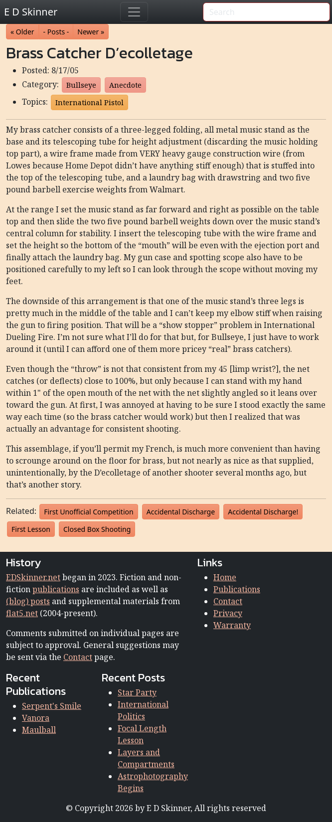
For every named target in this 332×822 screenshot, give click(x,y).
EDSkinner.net (33, 577)
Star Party (137, 692)
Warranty (232, 625)
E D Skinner (30, 11)
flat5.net (22, 613)
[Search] (266, 11)
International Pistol (89, 102)
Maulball (39, 729)
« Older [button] (22, 31)
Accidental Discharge (181, 511)
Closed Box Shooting (97, 529)
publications (55, 589)
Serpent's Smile (51, 705)
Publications (236, 589)
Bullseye (81, 85)
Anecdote (125, 85)
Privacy (227, 613)
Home (224, 577)
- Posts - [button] (56, 31)
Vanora (35, 717)
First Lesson (30, 529)
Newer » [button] (90, 31)
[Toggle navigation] (134, 12)
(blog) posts (28, 601)
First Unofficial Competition (88, 511)
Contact (77, 657)
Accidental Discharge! (263, 511)
